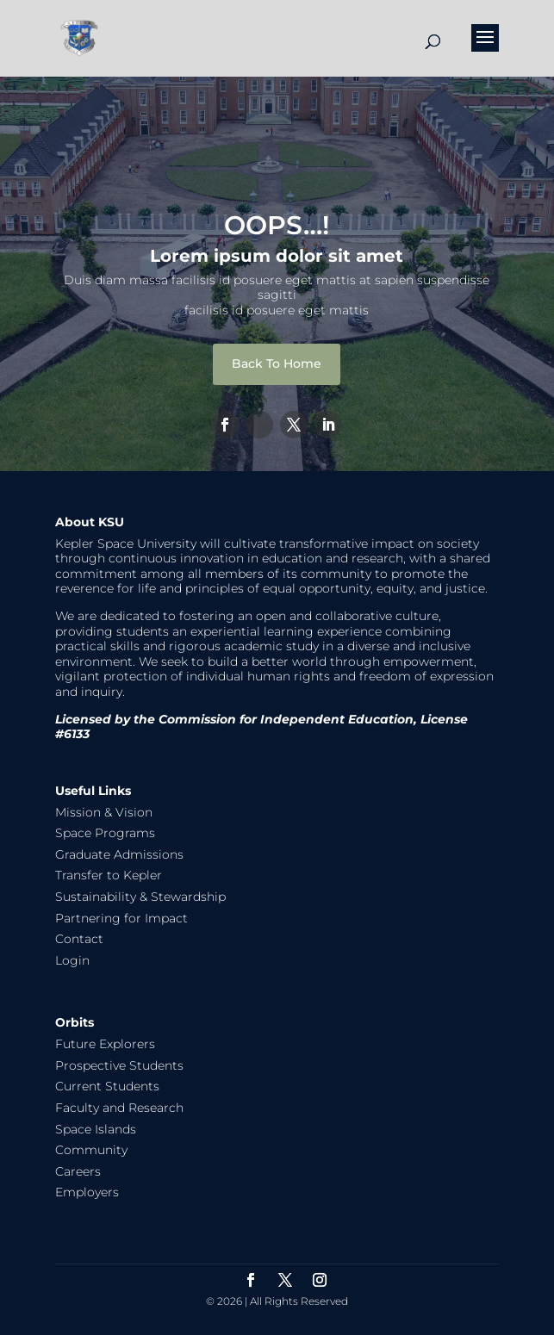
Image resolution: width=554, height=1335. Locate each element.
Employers (87, 1192)
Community (91, 1150)
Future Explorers (105, 1044)
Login (72, 960)
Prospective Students (119, 1065)
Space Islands (95, 1129)
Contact (79, 939)
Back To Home (276, 363)
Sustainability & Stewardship (140, 896)
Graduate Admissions (119, 854)
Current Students (107, 1086)
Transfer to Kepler (108, 875)
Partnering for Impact (121, 918)
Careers (78, 1171)
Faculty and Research (119, 1107)
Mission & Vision (104, 812)
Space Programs (105, 833)
